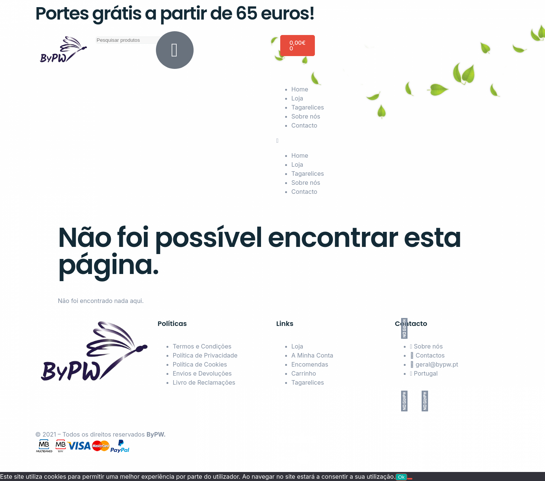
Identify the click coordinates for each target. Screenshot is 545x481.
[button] (393, 140)
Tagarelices (308, 107)
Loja (298, 98)
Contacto (305, 125)
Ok (401, 477)
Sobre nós (306, 116)
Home (300, 89)
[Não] (409, 478)
